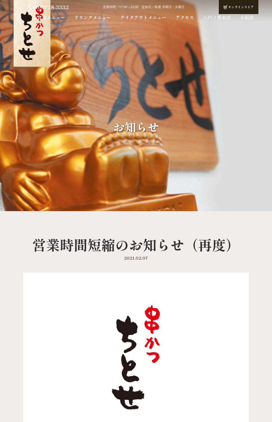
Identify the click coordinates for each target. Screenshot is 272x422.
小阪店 (247, 17)
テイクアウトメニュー (143, 17)
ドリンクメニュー (92, 17)
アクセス (184, 17)
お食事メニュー (49, 17)
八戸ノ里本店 (217, 17)
